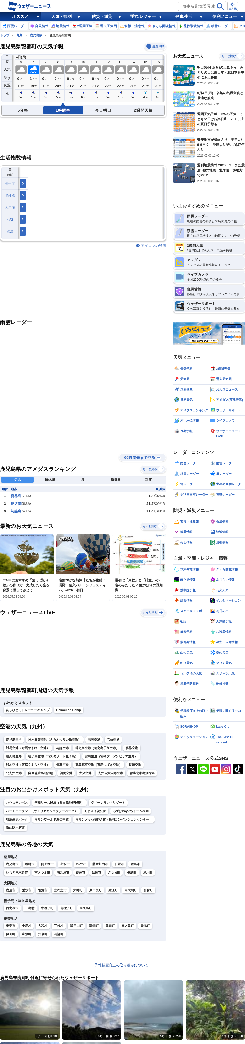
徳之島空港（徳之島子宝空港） (97, 748)
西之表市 (12, 908)
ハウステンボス (17, 803)
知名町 (42, 934)
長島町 (131, 872)
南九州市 (63, 872)
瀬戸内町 (76, 926)
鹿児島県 (36, 35)
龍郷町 (94, 926)
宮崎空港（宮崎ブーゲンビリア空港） (111, 756)
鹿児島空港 (14, 739)
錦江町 (113, 890)
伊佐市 (80, 872)
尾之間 (16, 503)
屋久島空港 (14, 756)
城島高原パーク (17, 819)
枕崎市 (29, 864)
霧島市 (135, 864)
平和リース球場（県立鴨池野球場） (59, 803)
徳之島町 (127, 926)
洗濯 (10, 231)
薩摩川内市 (100, 864)
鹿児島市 (12, 864)
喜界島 (16, 496)
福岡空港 (66, 773)
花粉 (10, 219)
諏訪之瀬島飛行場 (142, 773)
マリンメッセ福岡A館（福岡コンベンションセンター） (113, 819)
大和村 (42, 926)
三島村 (29, 908)
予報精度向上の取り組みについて (121, 965)
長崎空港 (135, 765)
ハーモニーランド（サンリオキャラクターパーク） (42, 811)
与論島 (16, 511)
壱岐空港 (113, 739)
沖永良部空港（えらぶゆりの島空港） (54, 739)
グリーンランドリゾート (108, 803)
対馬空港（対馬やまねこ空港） (28, 748)
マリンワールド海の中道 (51, 819)
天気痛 (10, 207)
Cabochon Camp (68, 710)
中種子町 (47, 908)
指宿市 (81, 864)
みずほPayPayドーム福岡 (131, 811)
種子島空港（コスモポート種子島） (53, 756)
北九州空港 (14, 773)
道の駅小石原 (15, 828)
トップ (4, 35)
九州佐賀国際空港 (110, 773)
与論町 (58, 934)
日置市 (119, 864)
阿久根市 (47, 864)
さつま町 (114, 872)
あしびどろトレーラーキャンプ (28, 710)
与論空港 (62, 748)
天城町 (145, 926)
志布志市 (60, 890)
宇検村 (58, 926)
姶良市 (96, 872)
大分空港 (85, 773)
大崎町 (78, 890)
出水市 (65, 864)
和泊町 (26, 934)
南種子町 (66, 908)
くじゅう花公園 (95, 811)
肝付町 (148, 890)
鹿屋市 (10, 890)
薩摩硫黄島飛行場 (40, 773)
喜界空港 (132, 748)
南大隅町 (130, 890)
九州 (20, 35)
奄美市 (10, 926)
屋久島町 (85, 908)
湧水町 (147, 872)
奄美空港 (94, 739)
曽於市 (42, 890)
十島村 (26, 926)
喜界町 (110, 926)
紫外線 (10, 195)
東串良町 (95, 890)
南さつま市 (42, 872)
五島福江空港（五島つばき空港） (98, 765)
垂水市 (26, 890)
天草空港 (62, 765)
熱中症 (10, 183)
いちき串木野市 (17, 872)
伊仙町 (10, 934)
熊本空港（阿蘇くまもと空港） (28, 765)
